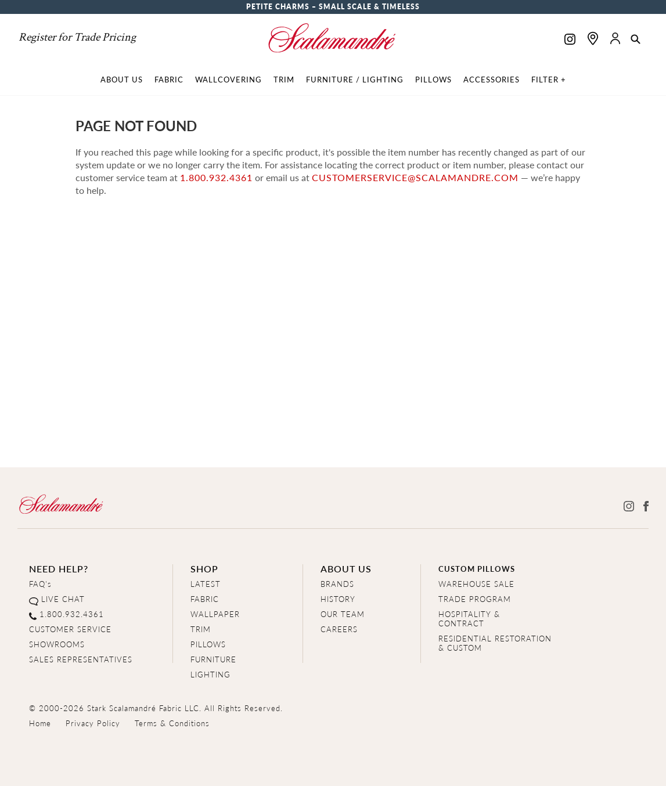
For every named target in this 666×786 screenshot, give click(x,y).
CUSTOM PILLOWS (476, 568)
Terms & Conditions (172, 723)
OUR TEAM (343, 613)
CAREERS (339, 628)
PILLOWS (208, 644)
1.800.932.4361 (216, 177)
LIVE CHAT (63, 598)
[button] (635, 40)
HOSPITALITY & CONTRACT (469, 618)
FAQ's (40, 583)
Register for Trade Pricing (77, 37)
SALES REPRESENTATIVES (80, 659)
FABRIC (204, 598)
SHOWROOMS (57, 644)
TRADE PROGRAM (474, 598)
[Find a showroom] (593, 38)
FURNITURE (213, 659)
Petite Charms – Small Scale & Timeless (333, 7)
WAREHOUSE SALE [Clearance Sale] (476, 583)
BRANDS (337, 583)
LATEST (205, 583)
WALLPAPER (215, 613)
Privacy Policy (93, 723)
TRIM (200, 628)
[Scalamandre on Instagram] (569, 40)
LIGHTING (210, 674)
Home (40, 723)
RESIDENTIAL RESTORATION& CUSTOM (495, 643)
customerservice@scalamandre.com (415, 177)
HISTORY (338, 598)
